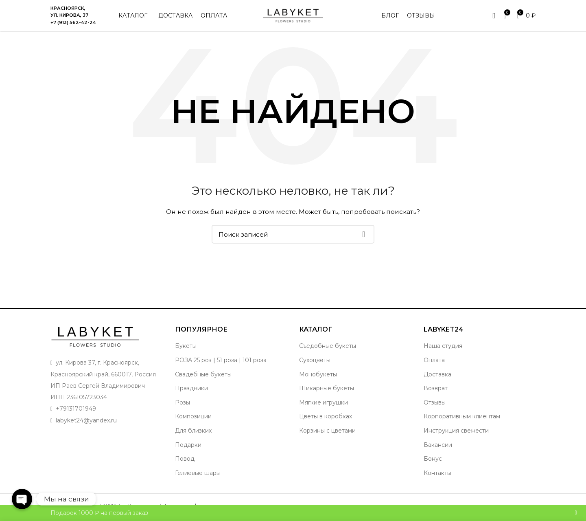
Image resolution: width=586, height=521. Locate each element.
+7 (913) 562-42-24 (73, 23)
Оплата (434, 361)
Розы (182, 403)
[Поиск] (293, 235)
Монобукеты (318, 375)
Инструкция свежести (456, 431)
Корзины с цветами (327, 431)
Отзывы (435, 403)
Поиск (363, 235)
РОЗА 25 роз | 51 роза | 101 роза (221, 361)
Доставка (437, 375)
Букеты (186, 347)
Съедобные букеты (327, 347)
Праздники (191, 389)
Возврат (436, 389)
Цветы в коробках (325, 418)
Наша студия (443, 347)
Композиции (193, 418)
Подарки (188, 446)
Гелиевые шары (198, 474)
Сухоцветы (314, 361)
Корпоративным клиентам (462, 418)
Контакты (437, 474)
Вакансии (438, 446)
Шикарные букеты (326, 389)
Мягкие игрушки (323, 403)
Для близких (193, 431)
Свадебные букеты (203, 375)
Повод (185, 460)
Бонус (433, 460)
